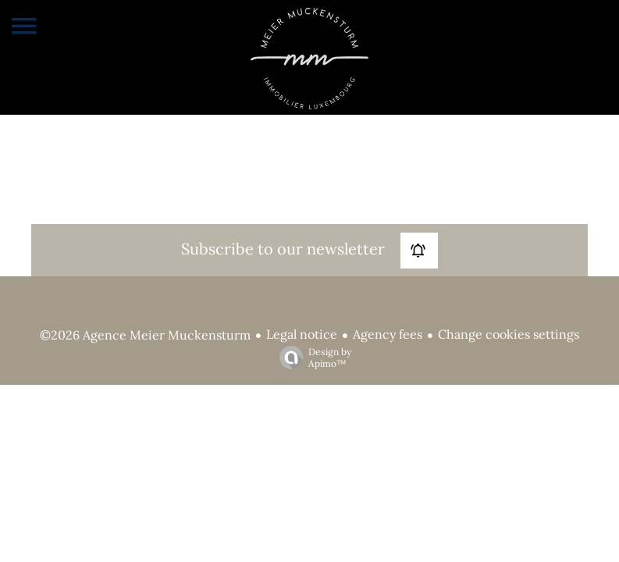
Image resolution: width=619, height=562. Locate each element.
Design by (311, 357)
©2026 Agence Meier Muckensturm (145, 335)
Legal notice (301, 334)
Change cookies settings (508, 334)
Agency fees (387, 334)
